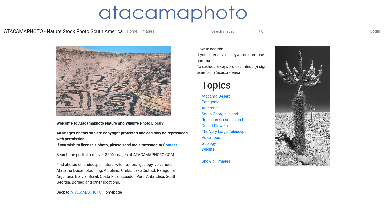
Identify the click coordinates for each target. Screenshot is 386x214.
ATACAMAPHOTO (86, 192)
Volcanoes (211, 137)
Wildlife (208, 149)
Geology (209, 143)
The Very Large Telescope (224, 131)
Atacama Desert (216, 96)
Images (147, 31)
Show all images (216, 161)
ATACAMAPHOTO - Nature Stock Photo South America (63, 31)
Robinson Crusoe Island (222, 119)
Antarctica (211, 108)
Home (132, 31)
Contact (170, 145)
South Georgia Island (220, 114)
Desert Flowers (215, 125)
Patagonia (210, 102)
